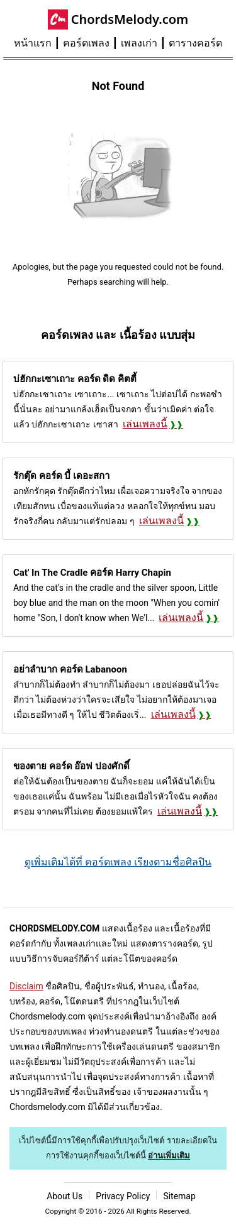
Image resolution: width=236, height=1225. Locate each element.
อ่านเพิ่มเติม (169, 1155)
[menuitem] (38, 43)
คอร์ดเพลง (86, 43)
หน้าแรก (33, 43)
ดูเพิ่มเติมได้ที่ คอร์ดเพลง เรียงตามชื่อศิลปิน (118, 862)
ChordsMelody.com (130, 19)
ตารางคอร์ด (195, 43)
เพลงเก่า (139, 43)
